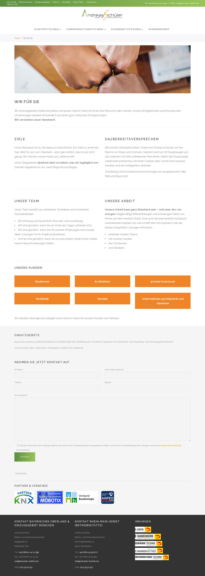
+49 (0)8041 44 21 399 (157, 3)
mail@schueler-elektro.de (187, 3)
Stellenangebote (42, 2)
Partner (56, 2)
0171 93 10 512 (26, 567)
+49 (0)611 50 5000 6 (88, 552)
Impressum (91, 2)
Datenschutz (12, 4)
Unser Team (78, 2)
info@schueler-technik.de (87, 561)
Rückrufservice (25, 2)
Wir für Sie (11, 2)
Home (17, 38)
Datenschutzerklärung (171, 445)
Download (66, 2)
